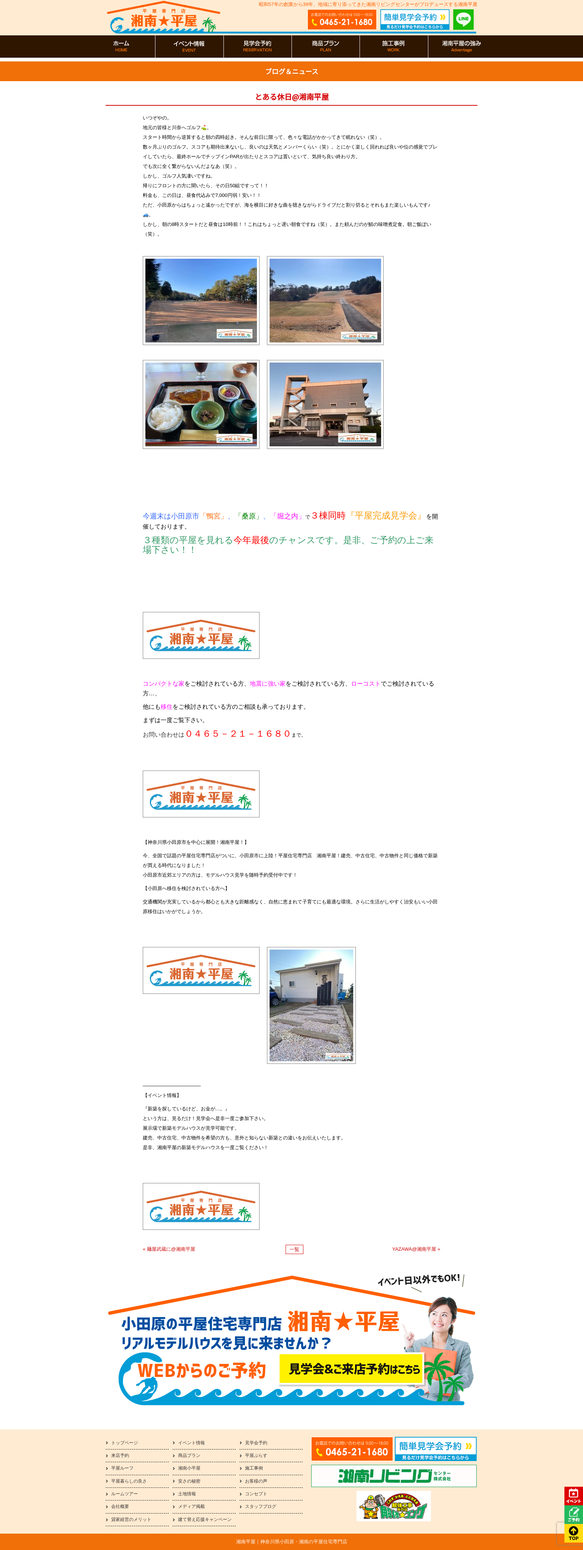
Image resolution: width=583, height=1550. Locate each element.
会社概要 (120, 1506)
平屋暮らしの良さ (129, 1481)
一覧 (294, 1249)
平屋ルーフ (122, 1468)
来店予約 (120, 1455)
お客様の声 (256, 1481)
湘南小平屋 (189, 1468)
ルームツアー (124, 1493)
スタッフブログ (260, 1506)
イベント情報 (191, 1442)
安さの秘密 (189, 1481)
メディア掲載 (191, 1506)
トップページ (124, 1442)
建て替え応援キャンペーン (205, 1519)
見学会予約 (256, 1442)
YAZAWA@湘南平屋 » (416, 1249)
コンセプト (256, 1493)
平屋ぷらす (256, 1455)
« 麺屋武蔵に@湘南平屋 (169, 1249)
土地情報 (187, 1493)
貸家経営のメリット (131, 1519)
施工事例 (254, 1468)
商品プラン (189, 1455)
